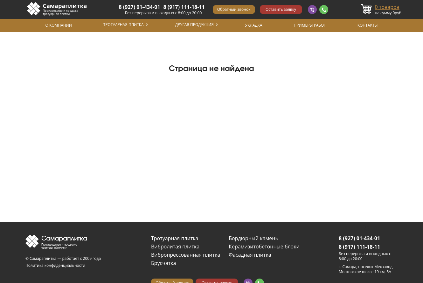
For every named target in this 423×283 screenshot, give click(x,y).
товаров (387, 6)
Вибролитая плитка (175, 246)
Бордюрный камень (253, 238)
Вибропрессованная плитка (185, 254)
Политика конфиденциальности (55, 265)
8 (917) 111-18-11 (184, 6)
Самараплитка (65, 6)
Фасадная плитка (250, 254)
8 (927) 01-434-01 (139, 6)
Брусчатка (163, 263)
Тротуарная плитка (174, 238)
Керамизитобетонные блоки (264, 246)
